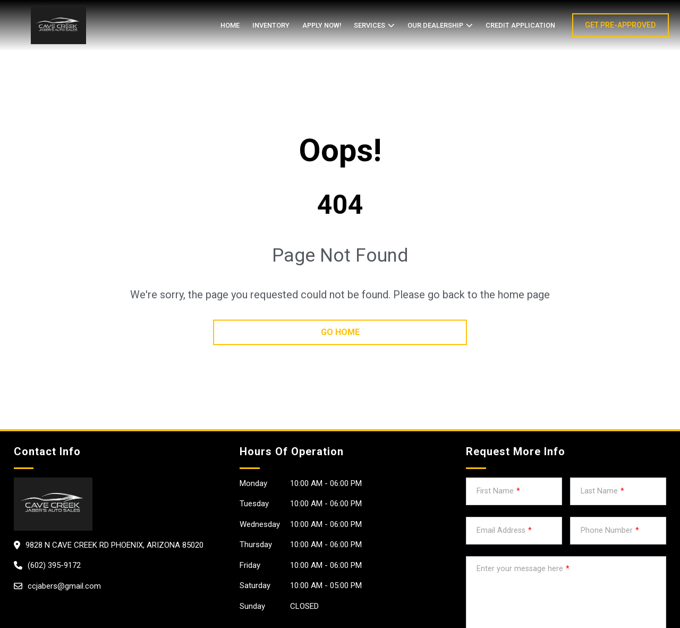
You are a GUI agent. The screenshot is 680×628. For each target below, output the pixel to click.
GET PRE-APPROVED (620, 25)
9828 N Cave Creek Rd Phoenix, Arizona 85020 (114, 545)
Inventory (271, 25)
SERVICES (369, 25)
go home (340, 332)
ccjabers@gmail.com (64, 586)
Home (230, 25)
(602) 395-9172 (54, 565)
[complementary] (648, 596)
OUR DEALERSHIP (435, 25)
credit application (520, 25)
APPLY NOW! (321, 25)
